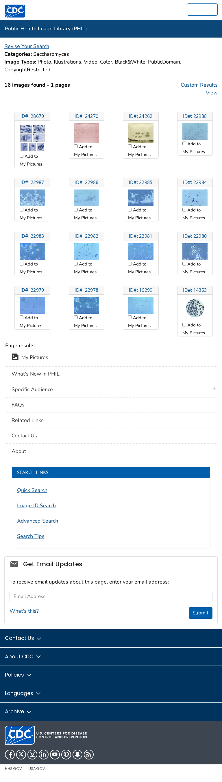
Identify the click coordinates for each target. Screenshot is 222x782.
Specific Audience (32, 389)
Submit (200, 613)
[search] (202, 9)
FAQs (18, 404)
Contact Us (24, 435)
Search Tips (31, 536)
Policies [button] (18, 674)
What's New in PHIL (36, 373)
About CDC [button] (23, 656)
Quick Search (32, 490)
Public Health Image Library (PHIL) (46, 28)
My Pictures (30, 358)
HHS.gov (13, 768)
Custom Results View (199, 88)
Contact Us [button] (23, 638)
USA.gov (36, 768)
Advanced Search (37, 520)
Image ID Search (36, 505)
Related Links (28, 420)
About (19, 451)
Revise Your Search (26, 46)
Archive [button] (18, 711)
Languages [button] (23, 693)
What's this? (24, 611)
